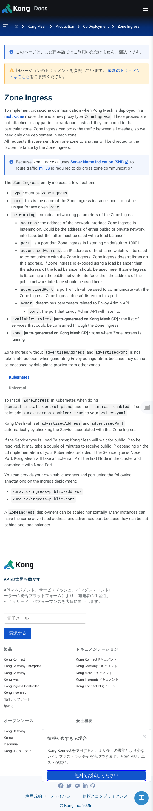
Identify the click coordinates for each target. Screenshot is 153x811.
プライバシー (62, 796)
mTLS (44, 168)
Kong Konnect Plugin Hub (95, 686)
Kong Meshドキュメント (94, 673)
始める (9, 706)
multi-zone (14, 116)
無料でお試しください (96, 775)
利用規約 (33, 796)
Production (64, 26)
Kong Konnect (14, 659)
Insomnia (11, 744)
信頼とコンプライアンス (105, 796)
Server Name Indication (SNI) (97, 162)
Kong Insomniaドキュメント (97, 679)
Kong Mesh (37, 26)
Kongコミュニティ (18, 751)
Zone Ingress (129, 26)
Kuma (8, 738)
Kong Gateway (14, 673)
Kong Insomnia (15, 693)
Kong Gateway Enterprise (22, 666)
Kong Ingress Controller (21, 686)
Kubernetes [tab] (19, 377)
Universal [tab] (17, 387)
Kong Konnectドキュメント (96, 659)
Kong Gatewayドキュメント (96, 666)
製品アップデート (17, 699)
